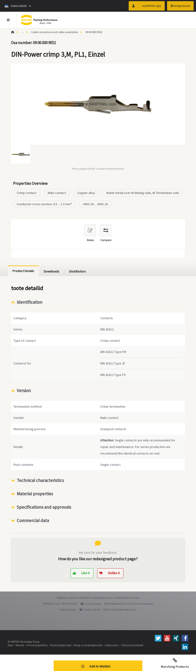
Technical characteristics (40, 480)
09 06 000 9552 (93, 32)
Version (24, 390)
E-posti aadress (92, 603)
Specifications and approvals (44, 507)
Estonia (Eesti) (16, 6)
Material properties (35, 494)
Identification (29, 302)
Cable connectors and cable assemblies (54, 32)
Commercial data (33, 520)
